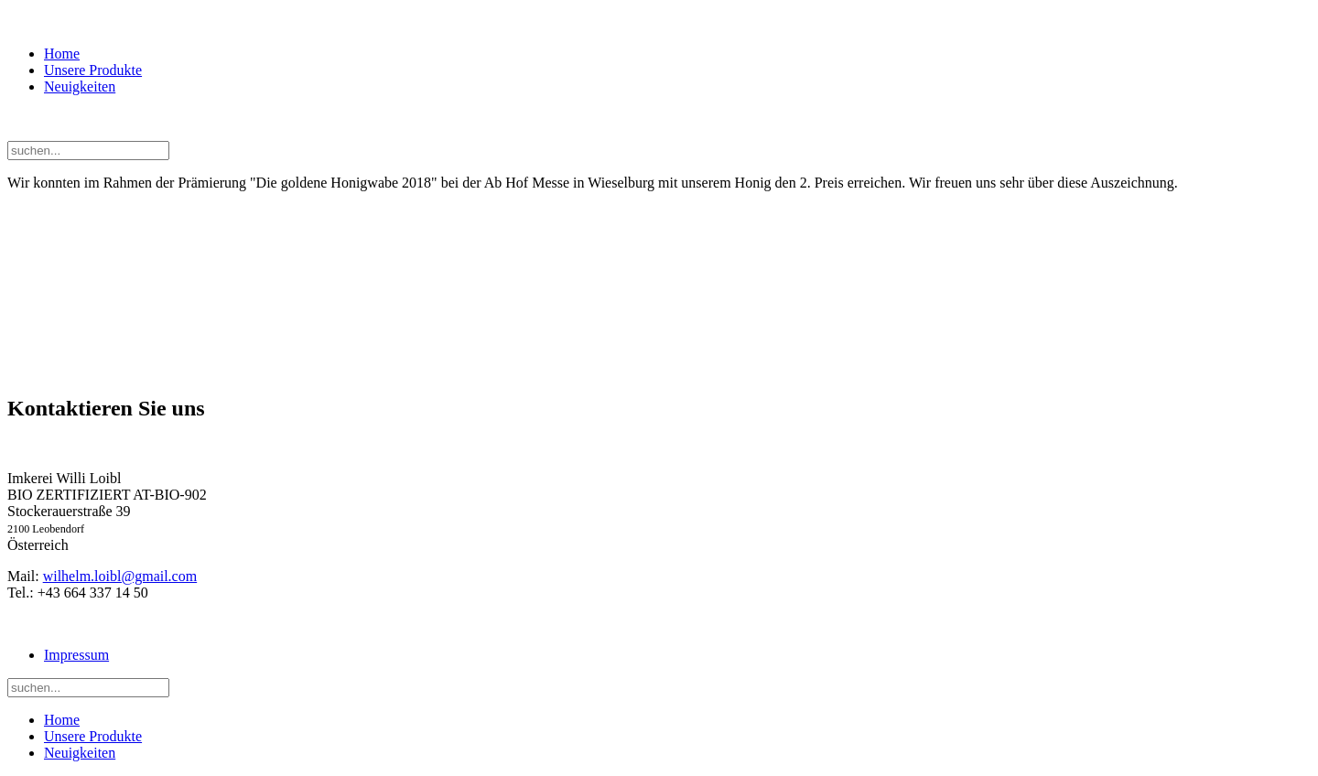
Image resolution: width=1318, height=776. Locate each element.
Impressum (76, 655)
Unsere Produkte (93, 70)
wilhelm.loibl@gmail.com (120, 576)
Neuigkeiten (79, 86)
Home (62, 53)
